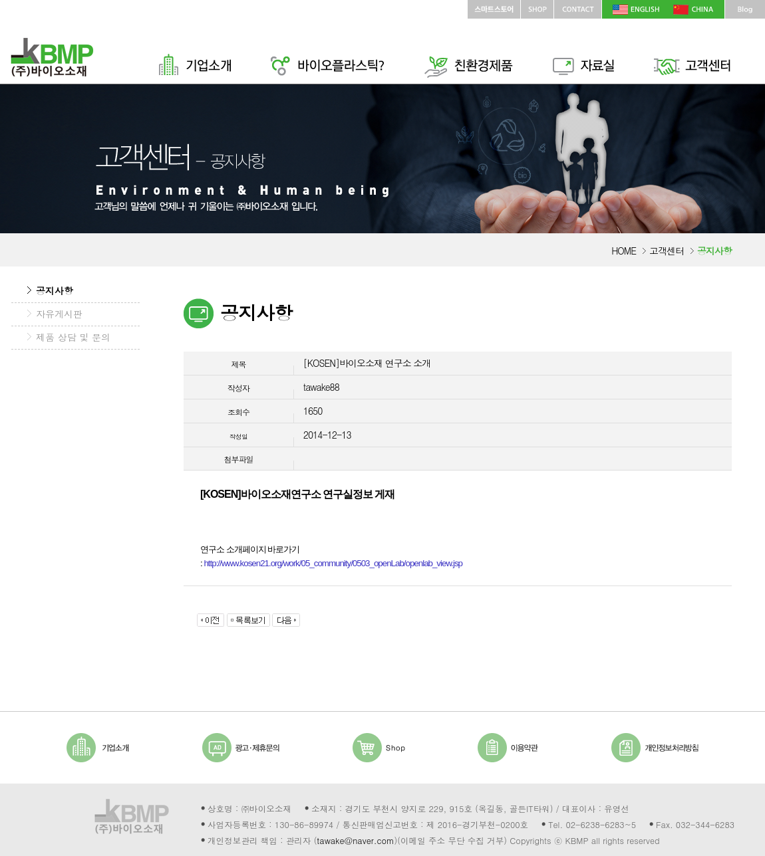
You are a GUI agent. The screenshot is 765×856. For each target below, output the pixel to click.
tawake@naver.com (355, 841)
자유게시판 (59, 313)
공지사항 (54, 290)
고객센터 (666, 250)
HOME (623, 250)
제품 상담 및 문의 (73, 337)
